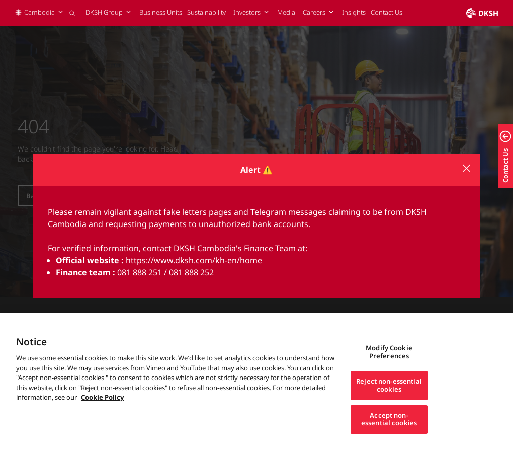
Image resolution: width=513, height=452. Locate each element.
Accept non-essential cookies (389, 430)
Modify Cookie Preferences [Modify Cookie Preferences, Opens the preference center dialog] (389, 363)
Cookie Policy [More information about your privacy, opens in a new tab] (102, 408)
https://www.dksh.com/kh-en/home (194, 260)
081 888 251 (139, 272)
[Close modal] (466, 168)
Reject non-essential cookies (389, 396)
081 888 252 (191, 272)
